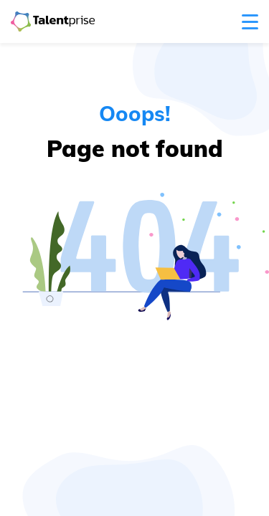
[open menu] (250, 21)
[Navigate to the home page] (53, 21)
